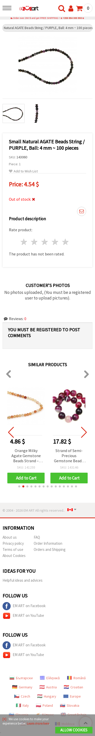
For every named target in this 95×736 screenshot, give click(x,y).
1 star (24, 242)
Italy (22, 705)
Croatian (73, 687)
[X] (4, 719)
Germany (22, 687)
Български (21, 677)
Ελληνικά (50, 677)
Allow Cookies (73, 730)
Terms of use (13, 549)
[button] (19, 486)
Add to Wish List (23, 171)
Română (76, 677)
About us (10, 537)
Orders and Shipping (50, 549)
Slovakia (69, 705)
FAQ (37, 537)
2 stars (34, 242)
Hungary (46, 696)
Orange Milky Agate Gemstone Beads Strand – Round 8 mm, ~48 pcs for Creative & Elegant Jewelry (26, 456)
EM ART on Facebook (24, 606)
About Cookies (14, 555)
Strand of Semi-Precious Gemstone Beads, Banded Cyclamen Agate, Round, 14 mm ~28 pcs (69, 456)
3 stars (45, 242)
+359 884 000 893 (72, 18)
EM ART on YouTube (23, 616)
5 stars (65, 242)
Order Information (48, 543)
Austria (48, 687)
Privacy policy (13, 543)
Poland (44, 705)
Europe (72, 696)
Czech (22, 696)
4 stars (55, 242)
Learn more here (38, 723)
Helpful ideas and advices (23, 580)
